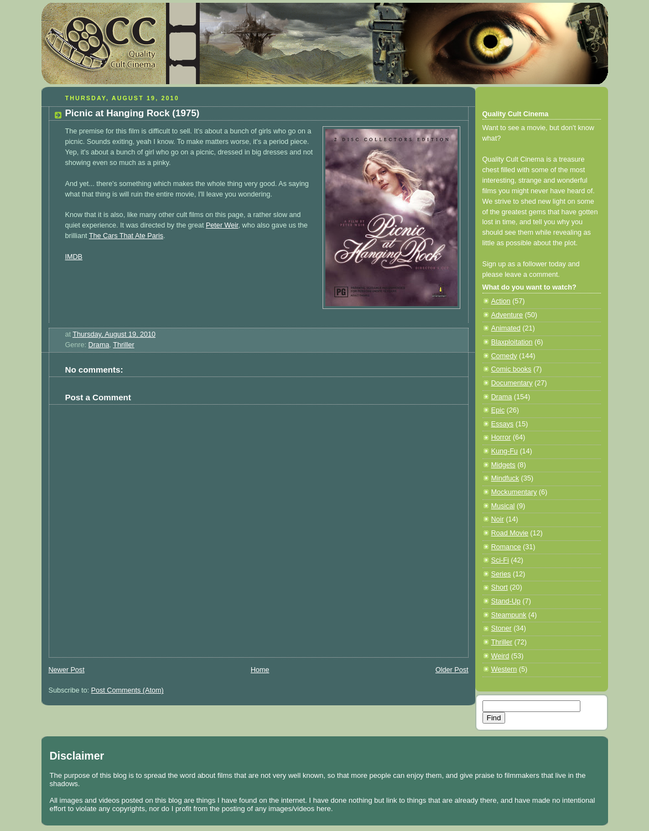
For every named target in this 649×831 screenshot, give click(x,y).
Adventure (507, 315)
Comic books (511, 369)
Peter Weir (222, 225)
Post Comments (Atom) (127, 690)
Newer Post (67, 670)
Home (260, 670)
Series (501, 574)
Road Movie (509, 533)
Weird (500, 656)
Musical (503, 506)
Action (501, 301)
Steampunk (509, 615)
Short (499, 587)
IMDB (74, 257)
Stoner (501, 628)
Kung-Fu (504, 451)
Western (504, 669)
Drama (99, 345)
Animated (506, 328)
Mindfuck (505, 478)
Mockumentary (514, 492)
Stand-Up (506, 601)
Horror (501, 437)
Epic (498, 410)
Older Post (452, 670)
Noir (497, 519)
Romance (506, 547)
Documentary (512, 383)
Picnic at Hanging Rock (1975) (132, 113)
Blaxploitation (512, 342)
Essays (502, 424)
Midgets (503, 465)
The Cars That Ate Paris (126, 236)
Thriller (123, 345)
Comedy (504, 356)
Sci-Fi (500, 560)
